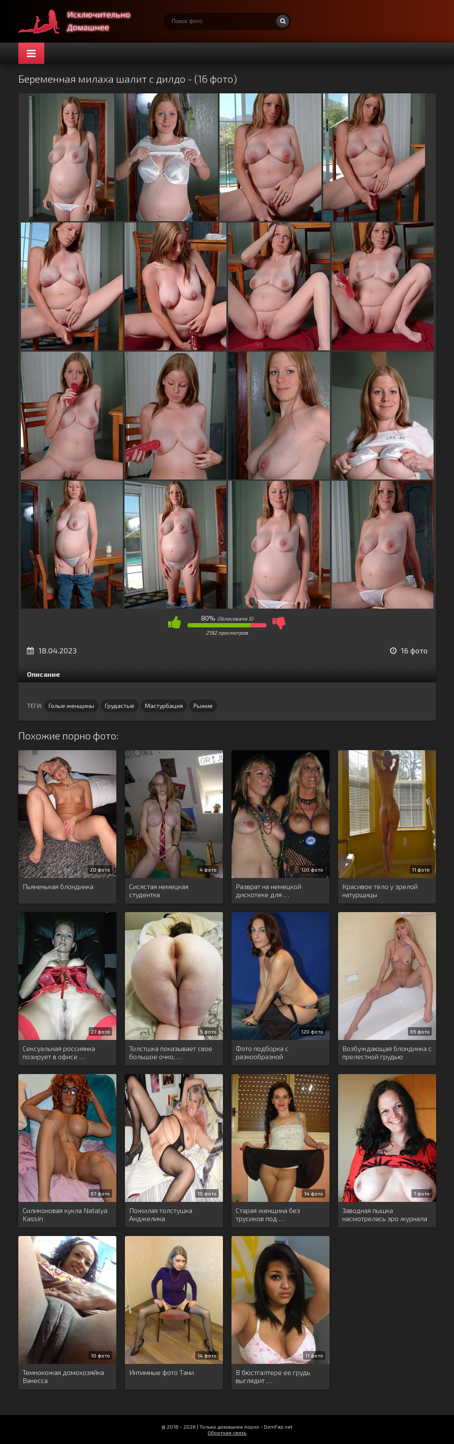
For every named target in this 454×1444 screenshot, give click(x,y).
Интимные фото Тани (161, 1372)
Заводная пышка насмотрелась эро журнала (384, 1214)
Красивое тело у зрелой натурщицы (380, 890)
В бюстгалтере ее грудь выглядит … (273, 1376)
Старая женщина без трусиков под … (268, 1214)
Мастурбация (164, 705)
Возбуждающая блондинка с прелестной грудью (387, 1052)
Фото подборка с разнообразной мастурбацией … (262, 1052)
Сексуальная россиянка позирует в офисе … (59, 1052)
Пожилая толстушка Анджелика (160, 1214)
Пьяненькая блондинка (58, 886)
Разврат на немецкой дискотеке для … (268, 890)
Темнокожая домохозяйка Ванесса (63, 1376)
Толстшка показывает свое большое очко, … (170, 1052)
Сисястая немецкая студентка (158, 890)
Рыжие (203, 705)
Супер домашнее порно (82, 21)
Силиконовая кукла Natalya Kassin (65, 1214)
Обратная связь (227, 1432)
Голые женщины (71, 705)
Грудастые (119, 705)
